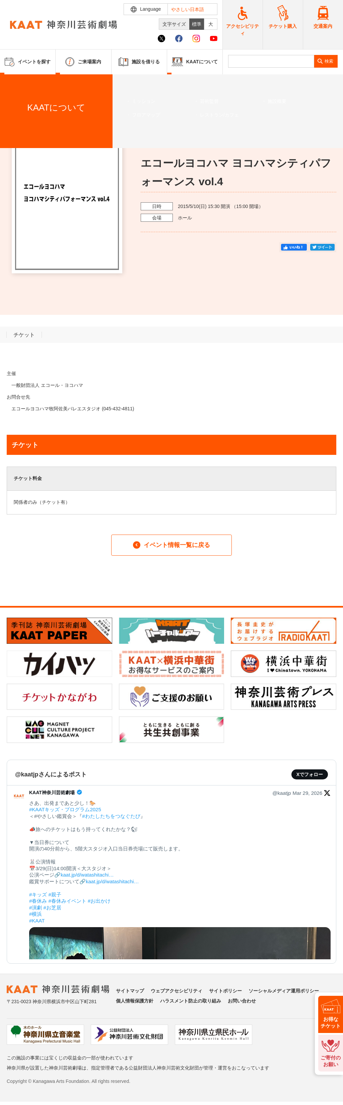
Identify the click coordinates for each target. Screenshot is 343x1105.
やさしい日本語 (187, 9)
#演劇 (35, 907)
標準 (196, 24)
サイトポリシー (225, 990)
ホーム (16, 82)
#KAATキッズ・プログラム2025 (65, 809)
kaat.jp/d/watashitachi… (87, 875)
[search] (271, 61)
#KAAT (37, 920)
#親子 (55, 894)
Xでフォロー (309, 774)
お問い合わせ (242, 1001)
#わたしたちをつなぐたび (111, 816)
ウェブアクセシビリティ (176, 990)
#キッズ (38, 894)
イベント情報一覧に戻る (171, 545)
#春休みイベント (67, 901)
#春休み (38, 901)
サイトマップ (130, 990)
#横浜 (35, 914)
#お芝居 (52, 907)
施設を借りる (139, 61)
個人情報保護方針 (134, 1001)
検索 (329, 61)
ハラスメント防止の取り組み (190, 1001)
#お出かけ (99, 901)
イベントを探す (42, 82)
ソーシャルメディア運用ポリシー (284, 990)
